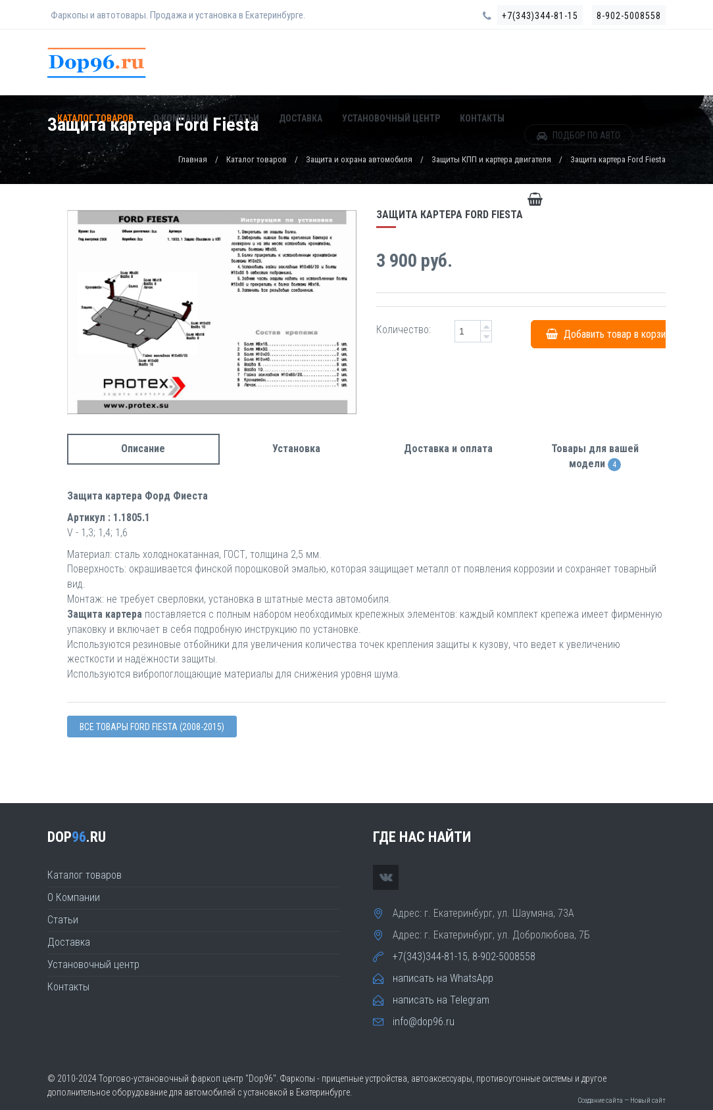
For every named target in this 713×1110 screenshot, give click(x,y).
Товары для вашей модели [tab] (595, 456)
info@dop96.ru (424, 1021)
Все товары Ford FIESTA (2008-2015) (152, 727)
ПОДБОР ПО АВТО (578, 136)
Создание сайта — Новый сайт (622, 1100)
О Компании (181, 119)
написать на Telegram (441, 1000)
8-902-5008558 (629, 16)
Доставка (300, 119)
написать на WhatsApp (443, 978)
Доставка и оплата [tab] (448, 448)
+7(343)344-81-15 (540, 16)
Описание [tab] (143, 448)
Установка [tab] (296, 448)
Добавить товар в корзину (610, 334)
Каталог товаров (95, 119)
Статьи (243, 119)
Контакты (482, 119)
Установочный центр (391, 119)
